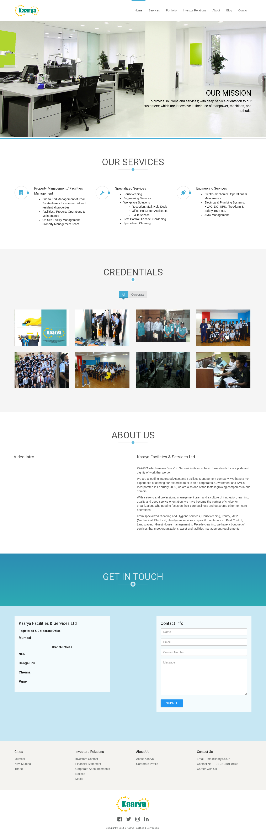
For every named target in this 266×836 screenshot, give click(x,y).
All (123, 294)
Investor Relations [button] (194, 10)
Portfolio (171, 10)
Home (138, 10)
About (216, 10)
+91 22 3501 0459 (226, 764)
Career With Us (207, 769)
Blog (229, 10)
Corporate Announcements (92, 769)
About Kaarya (145, 759)
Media (79, 779)
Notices (80, 774)
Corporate (137, 294)
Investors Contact (86, 759)
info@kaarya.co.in (218, 759)
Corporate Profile (147, 764)
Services (154, 10)
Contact (243, 10)
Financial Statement (88, 764)
